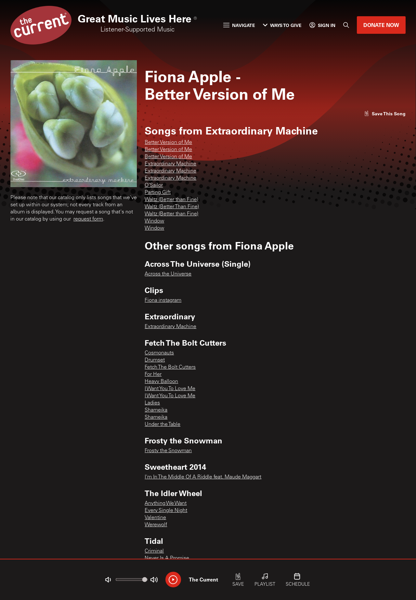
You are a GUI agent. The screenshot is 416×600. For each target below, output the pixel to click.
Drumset (155, 360)
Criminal (154, 551)
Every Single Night (166, 510)
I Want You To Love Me (170, 388)
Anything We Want (166, 503)
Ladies (152, 403)
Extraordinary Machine (170, 164)
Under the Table (162, 424)
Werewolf (156, 525)
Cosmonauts (159, 353)
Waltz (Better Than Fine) (172, 207)
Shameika (156, 410)
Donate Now (381, 24)
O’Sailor (154, 185)
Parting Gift (158, 192)
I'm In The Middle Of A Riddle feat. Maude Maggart (203, 477)
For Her (153, 374)
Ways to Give (282, 25)
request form (88, 219)
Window (154, 221)
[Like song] (385, 113)
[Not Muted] (107, 579)
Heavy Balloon (161, 381)
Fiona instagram (163, 300)
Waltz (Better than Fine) (171, 199)
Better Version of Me (168, 142)
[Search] (346, 25)
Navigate (239, 25)
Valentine (155, 517)
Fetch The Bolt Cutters (170, 367)
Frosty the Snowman (168, 450)
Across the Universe (168, 274)
